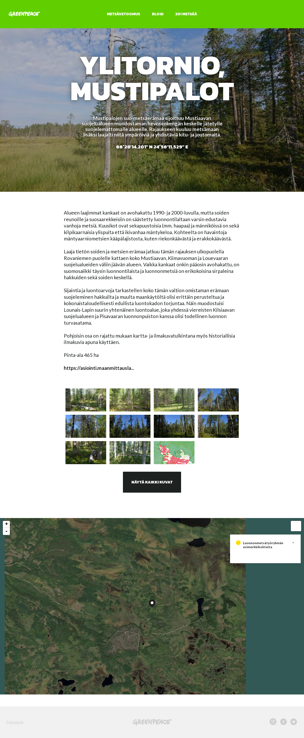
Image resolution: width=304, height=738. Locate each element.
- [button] (6, 531)
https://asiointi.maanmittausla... (99, 368)
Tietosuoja (14, 722)
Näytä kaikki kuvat (152, 482)
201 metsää (186, 14)
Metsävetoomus (123, 14)
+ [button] (6, 524)
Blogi (157, 14)
